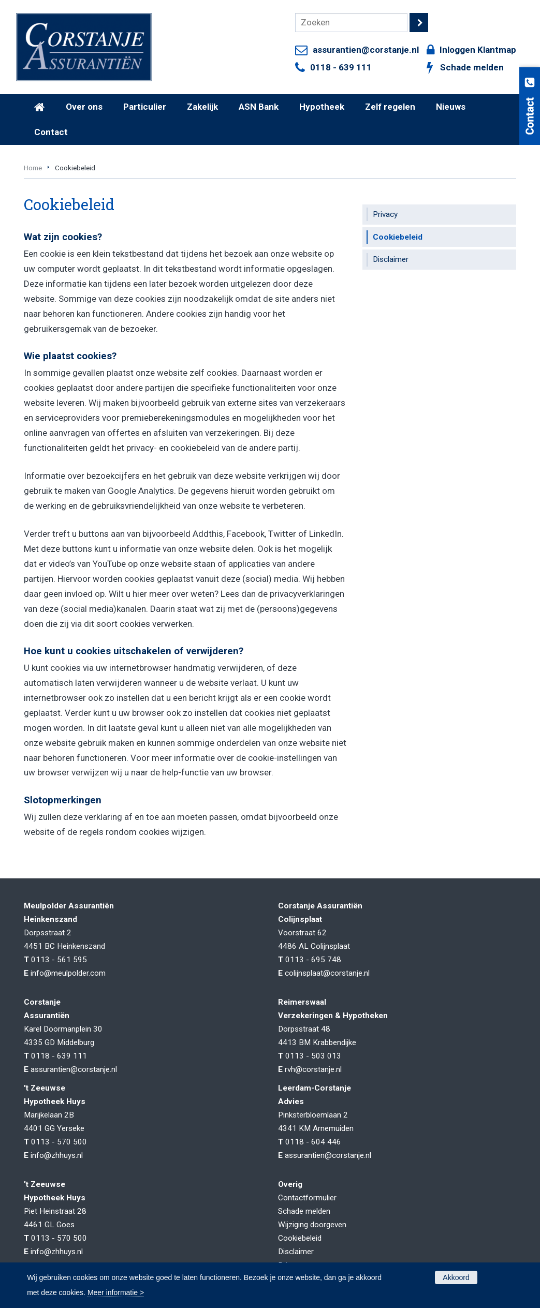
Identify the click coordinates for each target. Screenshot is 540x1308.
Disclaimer (296, 1251)
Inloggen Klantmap (478, 50)
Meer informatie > (115, 1292)
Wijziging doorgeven (312, 1224)
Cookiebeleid (300, 1238)
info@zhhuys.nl (57, 1155)
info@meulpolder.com (68, 973)
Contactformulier (307, 1197)
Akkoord (456, 1277)
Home (33, 168)
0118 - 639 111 (341, 67)
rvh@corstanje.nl (313, 1069)
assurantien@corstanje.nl (366, 50)
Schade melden (472, 67)
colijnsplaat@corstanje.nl (327, 973)
